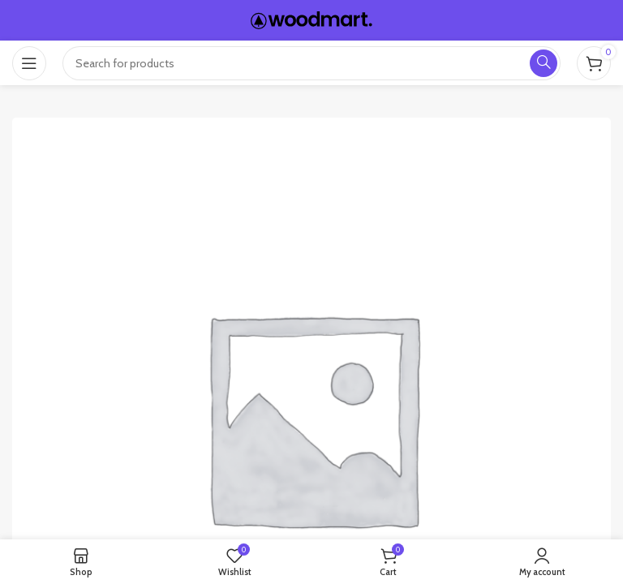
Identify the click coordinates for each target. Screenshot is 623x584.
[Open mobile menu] (29, 63)
